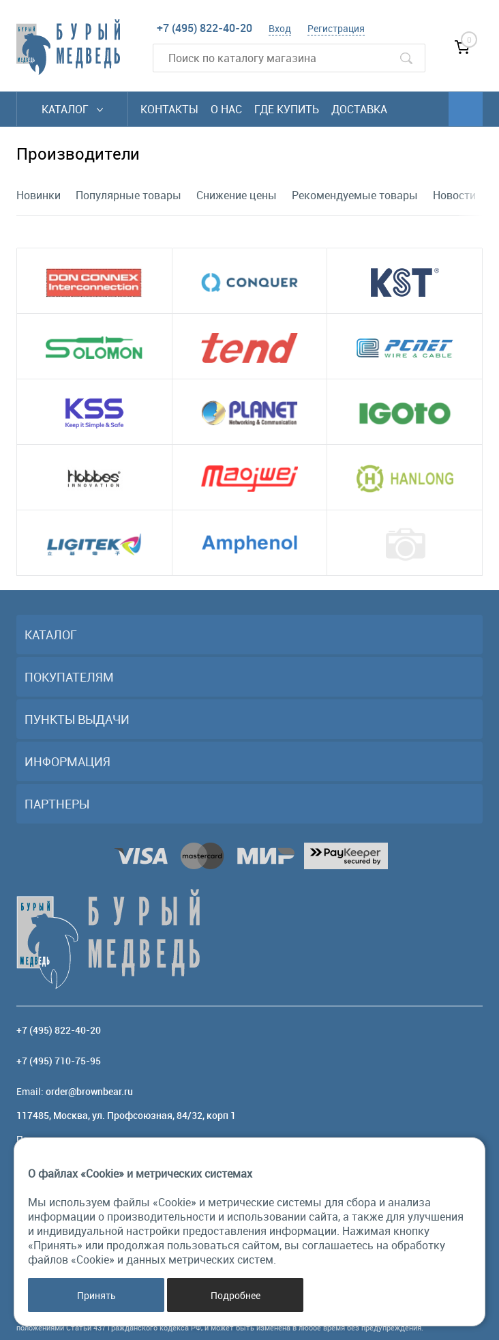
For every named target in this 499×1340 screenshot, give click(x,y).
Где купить (286, 109)
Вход (280, 28)
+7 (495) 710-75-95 (58, 1060)
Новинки (38, 195)
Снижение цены (236, 195)
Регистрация (336, 28)
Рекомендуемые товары (355, 195)
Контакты (169, 109)
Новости (454, 195)
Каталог (72, 109)
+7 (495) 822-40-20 (204, 27)
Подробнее (235, 1295)
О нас (226, 109)
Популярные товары (128, 195)
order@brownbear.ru (89, 1091)
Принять (96, 1295)
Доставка (359, 109)
